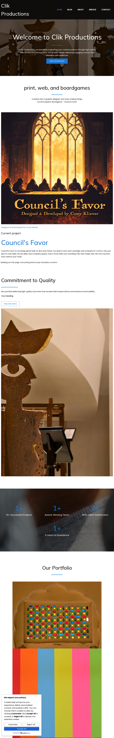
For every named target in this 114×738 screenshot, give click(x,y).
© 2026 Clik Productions (57, 734)
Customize (12, 724)
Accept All (21, 729)
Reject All (31, 724)
